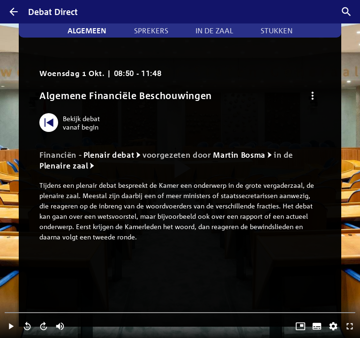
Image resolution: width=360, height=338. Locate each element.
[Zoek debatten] (346, 11)
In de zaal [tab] (214, 30)
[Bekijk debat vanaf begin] (72, 122)
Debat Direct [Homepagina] (53, 12)
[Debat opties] (312, 95)
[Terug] (13, 11)
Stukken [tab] (276, 30)
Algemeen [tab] (87, 30)
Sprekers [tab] (151, 30)
